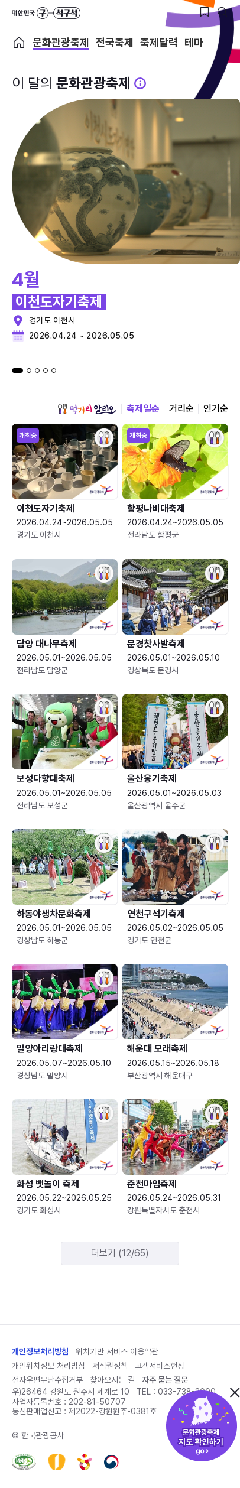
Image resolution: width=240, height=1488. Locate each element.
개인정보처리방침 (40, 1351)
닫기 (234, 1392)
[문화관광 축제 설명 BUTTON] (140, 83)
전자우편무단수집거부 (47, 1380)
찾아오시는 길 (112, 1380)
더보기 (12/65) (120, 1253)
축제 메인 (19, 42)
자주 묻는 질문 (165, 1380)
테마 (193, 42)
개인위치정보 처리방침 (48, 1365)
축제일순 (143, 408)
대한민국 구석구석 (46, 13)
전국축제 (115, 42)
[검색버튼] (222, 12)
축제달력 (159, 42)
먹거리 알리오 (87, 409)
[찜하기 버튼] (204, 12)
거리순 (181, 408)
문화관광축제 (61, 42)
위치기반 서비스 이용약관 (117, 1351)
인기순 (215, 408)
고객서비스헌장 (159, 1365)
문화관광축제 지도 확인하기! (201, 1426)
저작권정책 (110, 1365)
